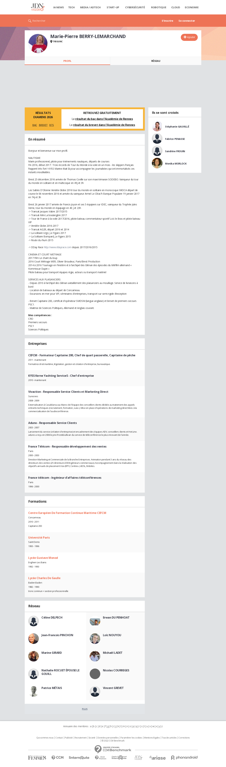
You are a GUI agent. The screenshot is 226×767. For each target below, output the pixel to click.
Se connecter (187, 20)
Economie (192, 7)
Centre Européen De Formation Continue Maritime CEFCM (67, 513)
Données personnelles (108, 738)
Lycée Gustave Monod (43, 558)
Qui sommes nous (44, 738)
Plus (84, 708)
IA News (58, 7)
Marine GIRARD (51, 653)
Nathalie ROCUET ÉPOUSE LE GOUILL (60, 672)
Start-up (113, 7)
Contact (59, 738)
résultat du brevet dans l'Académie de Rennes (104, 125)
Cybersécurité (135, 7)
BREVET (43, 125)
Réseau (155, 61)
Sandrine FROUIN (175, 151)
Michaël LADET (113, 653)
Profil (67, 61)
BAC (34, 125)
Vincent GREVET (113, 688)
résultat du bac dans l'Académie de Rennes (104, 119)
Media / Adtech (90, 7)
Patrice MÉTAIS (51, 688)
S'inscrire (167, 20)
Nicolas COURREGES (116, 670)
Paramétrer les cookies (131, 738)
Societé (92, 738)
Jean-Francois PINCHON (57, 635)
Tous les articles (169, 738)
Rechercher (39, 20)
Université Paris (39, 537)
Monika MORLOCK (175, 163)
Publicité (69, 738)
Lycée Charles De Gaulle (44, 578)
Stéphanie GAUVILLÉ (177, 126)
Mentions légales (152, 738)
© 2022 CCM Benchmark (113, 741)
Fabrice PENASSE (175, 139)
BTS (51, 125)
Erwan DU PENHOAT (116, 617)
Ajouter (191, 37)
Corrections (184, 738)
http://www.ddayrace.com (58, 247)
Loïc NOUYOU (112, 635)
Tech (71, 7)
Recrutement (81, 738)
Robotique (158, 7)
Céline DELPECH (51, 617)
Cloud (175, 7)
